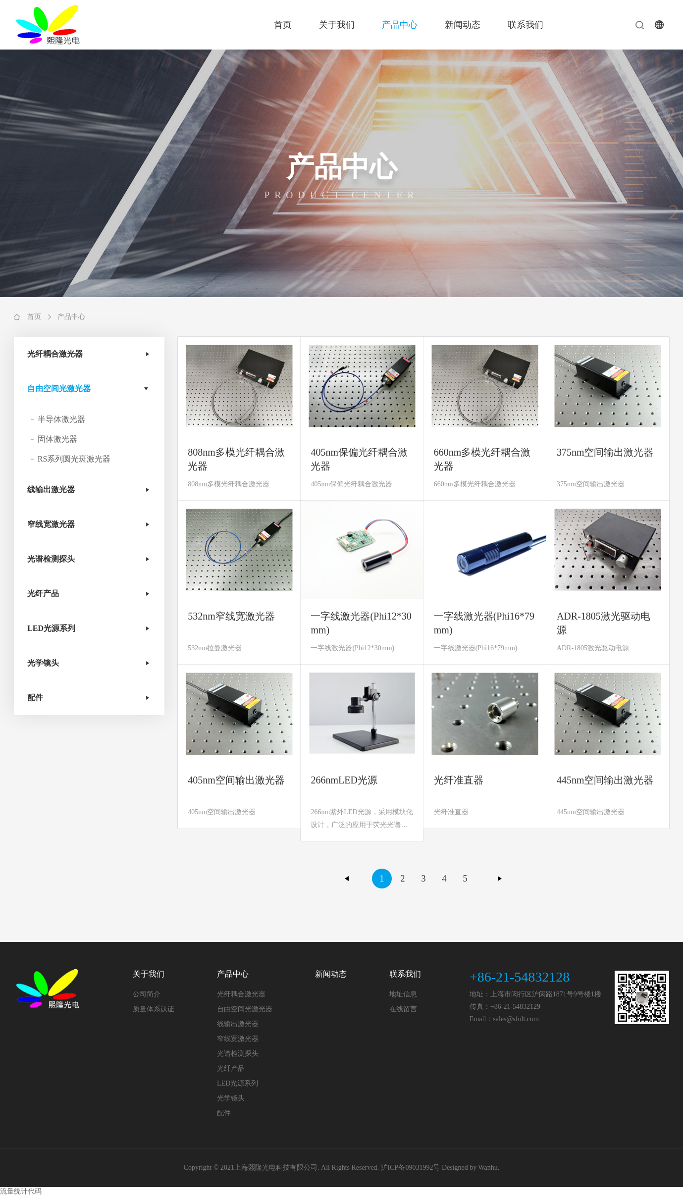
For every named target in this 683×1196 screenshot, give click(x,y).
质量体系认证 (153, 1009)
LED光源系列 (51, 628)
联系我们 (525, 25)
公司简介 (146, 994)
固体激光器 (57, 439)
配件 (35, 697)
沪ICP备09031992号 (410, 1167)
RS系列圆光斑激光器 (74, 459)
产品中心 (400, 25)
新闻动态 (462, 25)
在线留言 (403, 1009)
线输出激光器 (51, 489)
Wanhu (488, 1167)
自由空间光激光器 (59, 388)
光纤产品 (43, 593)
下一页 (500, 878)
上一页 (347, 878)
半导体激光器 (61, 419)
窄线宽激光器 (51, 524)
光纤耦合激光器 (55, 354)
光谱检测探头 (51, 559)
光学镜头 (43, 663)
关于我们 (337, 25)
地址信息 (403, 994)
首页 (283, 25)
